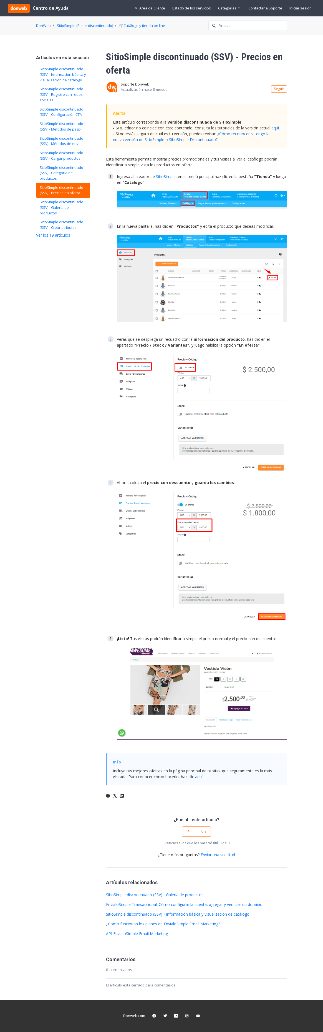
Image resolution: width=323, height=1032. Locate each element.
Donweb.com (134, 1015)
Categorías (229, 8)
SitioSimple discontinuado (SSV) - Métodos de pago (61, 126)
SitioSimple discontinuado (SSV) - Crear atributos (61, 224)
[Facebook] (108, 796)
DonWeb (43, 25)
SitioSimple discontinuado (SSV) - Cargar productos (61, 155)
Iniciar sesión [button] (300, 8)
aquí (275, 128)
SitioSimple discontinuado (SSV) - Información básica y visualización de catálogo (177, 914)
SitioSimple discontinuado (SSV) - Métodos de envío (61, 141)
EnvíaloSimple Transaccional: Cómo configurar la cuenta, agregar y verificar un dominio (184, 904)
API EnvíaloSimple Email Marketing (137, 933)
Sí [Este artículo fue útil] (188, 831)
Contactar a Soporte (265, 8)
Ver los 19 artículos (53, 235)
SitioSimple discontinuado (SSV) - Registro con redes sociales (61, 94)
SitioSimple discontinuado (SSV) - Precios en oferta (61, 190)
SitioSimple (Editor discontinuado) (85, 25)
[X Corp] (115, 796)
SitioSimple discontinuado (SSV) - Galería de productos (154, 894)
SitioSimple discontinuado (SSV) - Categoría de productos (61, 173)
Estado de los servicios (191, 8)
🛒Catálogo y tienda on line (142, 25)
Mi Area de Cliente (150, 8)
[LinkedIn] (122, 796)
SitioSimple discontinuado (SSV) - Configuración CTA (61, 112)
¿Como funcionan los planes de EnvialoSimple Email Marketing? (163, 923)
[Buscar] (247, 26)
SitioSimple (166, 176)
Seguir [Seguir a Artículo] (279, 88)
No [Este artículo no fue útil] (203, 831)
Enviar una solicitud (218, 854)
